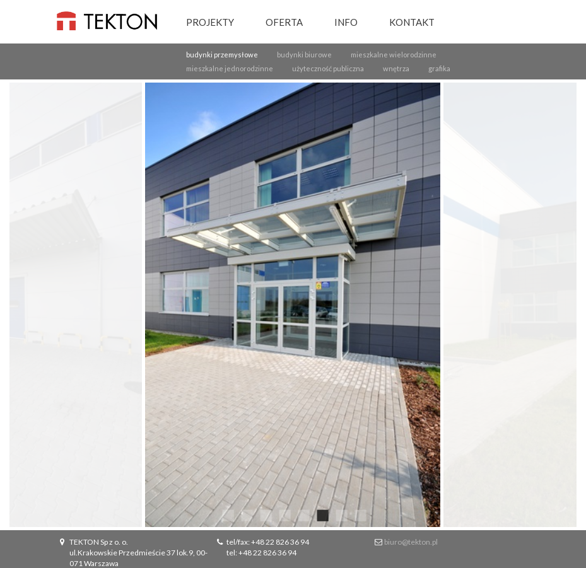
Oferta (284, 22)
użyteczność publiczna (328, 68)
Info (346, 22)
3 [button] (265, 514)
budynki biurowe (304, 54)
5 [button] (302, 514)
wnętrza (396, 68)
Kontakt (412, 22)
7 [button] (340, 514)
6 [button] (321, 514)
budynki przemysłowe (222, 54)
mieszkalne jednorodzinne (229, 68)
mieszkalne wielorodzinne (394, 54)
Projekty (210, 22)
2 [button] (246, 514)
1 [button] (227, 514)
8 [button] (359, 514)
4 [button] (284, 514)
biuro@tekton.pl (411, 542)
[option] (293, 305)
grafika (439, 68)
